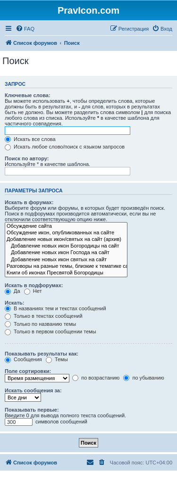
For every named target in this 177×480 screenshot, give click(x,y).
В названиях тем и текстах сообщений (55, 308)
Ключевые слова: (28, 95)
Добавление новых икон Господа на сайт (66, 252)
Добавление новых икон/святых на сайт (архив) (66, 239)
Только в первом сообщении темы (50, 331)
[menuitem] (25, 28)
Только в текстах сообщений (44, 316)
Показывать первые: (32, 410)
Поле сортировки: (28, 371)
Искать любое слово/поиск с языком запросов (65, 146)
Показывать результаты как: (41, 353)
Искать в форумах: (29, 202)
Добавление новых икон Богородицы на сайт (66, 246)
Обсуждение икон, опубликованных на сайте (66, 233)
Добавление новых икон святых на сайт (66, 260)
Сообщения (23, 359)
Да (12, 291)
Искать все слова (30, 139)
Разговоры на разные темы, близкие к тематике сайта (66, 266)
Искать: (14, 303)
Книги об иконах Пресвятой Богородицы (66, 273)
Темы (57, 359)
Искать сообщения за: (33, 390)
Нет (33, 291)
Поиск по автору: (27, 158)
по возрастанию (95, 378)
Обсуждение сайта (66, 226)
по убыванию (143, 378)
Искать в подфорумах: (34, 285)
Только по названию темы (40, 324)
